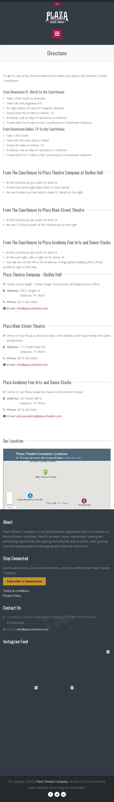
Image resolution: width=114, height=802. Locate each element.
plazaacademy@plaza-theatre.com (39, 416)
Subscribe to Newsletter (24, 581)
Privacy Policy (12, 596)
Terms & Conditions (16, 591)
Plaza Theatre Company (52, 781)
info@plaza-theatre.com (32, 308)
